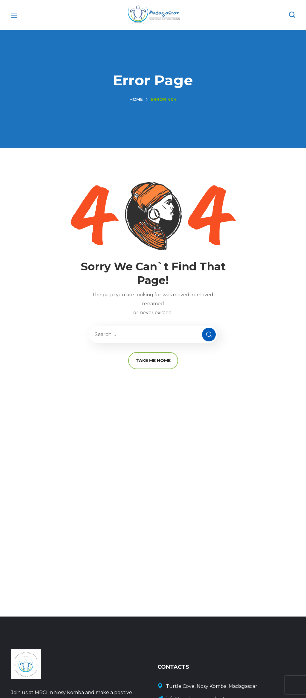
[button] (292, 15)
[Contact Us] (226, 686)
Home (136, 99)
